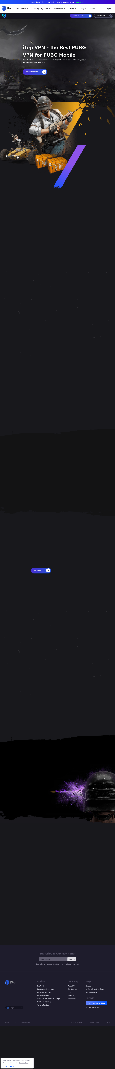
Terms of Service (76, 1022)
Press (70, 992)
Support (89, 986)
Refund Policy (91, 992)
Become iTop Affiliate (96, 1003)
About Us (71, 986)
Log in (108, 8)
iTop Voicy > (80, 2)
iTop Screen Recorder (45, 989)
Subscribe (71, 959)
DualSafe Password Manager (48, 999)
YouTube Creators (93, 1007)
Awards (71, 995)
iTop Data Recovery (44, 992)
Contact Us (72, 989)
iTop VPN (40, 986)
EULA (108, 1022)
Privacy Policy (94, 1022)
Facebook (72, 999)
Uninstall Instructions (95, 989)
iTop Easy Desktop (44, 1002)
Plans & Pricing (43, 1005)
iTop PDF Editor (43, 995)
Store (92, 8)
